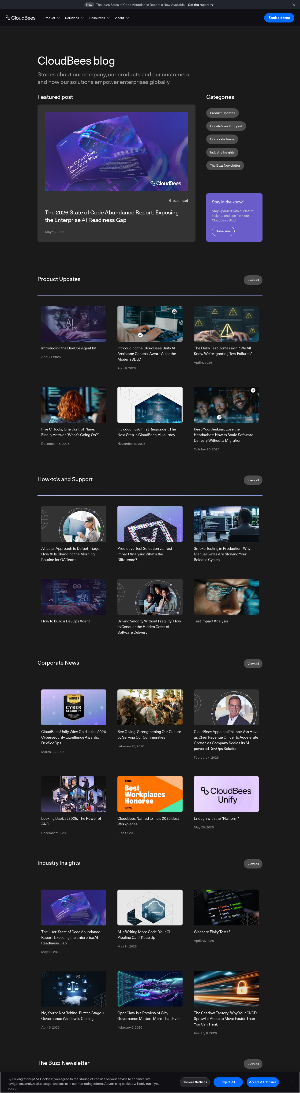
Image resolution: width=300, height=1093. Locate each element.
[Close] (292, 1082)
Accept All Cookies (262, 1082)
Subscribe (223, 231)
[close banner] (294, 4)
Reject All (228, 1082)
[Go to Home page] (20, 17)
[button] (52, 18)
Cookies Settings (195, 1082)
